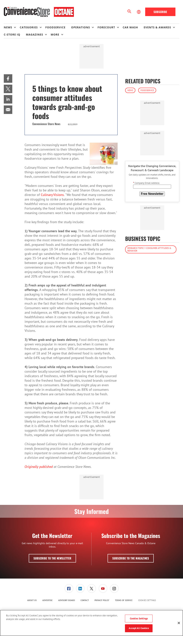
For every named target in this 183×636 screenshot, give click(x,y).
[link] (8, 78)
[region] (91, 623)
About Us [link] (32, 600)
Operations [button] (80, 27)
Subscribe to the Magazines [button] (130, 558)
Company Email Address (146, 183)
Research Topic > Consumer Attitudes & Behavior (149, 249)
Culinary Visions (52, 195)
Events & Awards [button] (157, 27)
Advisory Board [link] (66, 600)
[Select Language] (139, 12)
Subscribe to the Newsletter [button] (52, 558)
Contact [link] (85, 600)
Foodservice (147, 90)
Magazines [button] (34, 34)
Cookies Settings (147, 600)
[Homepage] (39, 12)
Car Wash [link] (130, 27)
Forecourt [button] (106, 27)
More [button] (55, 34)
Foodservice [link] (55, 27)
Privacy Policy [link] (102, 600)
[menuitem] (12, 27)
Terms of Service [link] (124, 600)
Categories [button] (29, 27)
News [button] (8, 27)
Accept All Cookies (139, 628)
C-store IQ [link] (12, 34)
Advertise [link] (47, 600)
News (130, 90)
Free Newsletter (152, 193)
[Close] (179, 623)
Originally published (39, 466)
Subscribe (160, 12)
